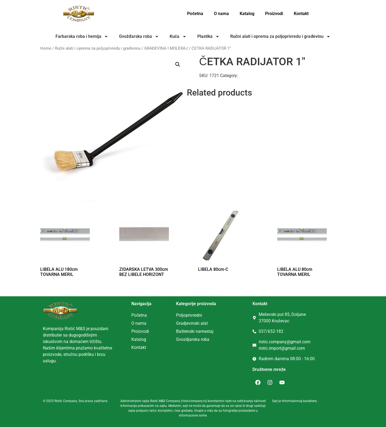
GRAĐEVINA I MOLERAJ (166, 48)
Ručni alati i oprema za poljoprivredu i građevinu (280, 36)
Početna (195, 13)
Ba (178, 331)
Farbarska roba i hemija (81, 36)
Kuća (178, 36)
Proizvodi (274, 13)
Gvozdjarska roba (192, 339)
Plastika (208, 36)
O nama (221, 13)
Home (45, 48)
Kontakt (301, 13)
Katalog (247, 13)
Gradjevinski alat (192, 323)
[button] (178, 64)
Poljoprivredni (189, 315)
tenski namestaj (198, 331)
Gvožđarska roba (139, 36)
